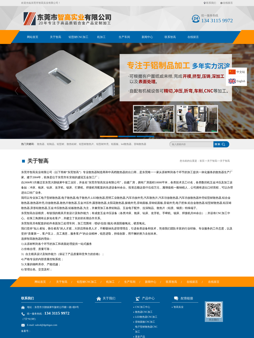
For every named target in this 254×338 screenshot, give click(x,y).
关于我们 (105, 298)
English (241, 81)
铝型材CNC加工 (79, 36)
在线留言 (228, 3)
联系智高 (170, 36)
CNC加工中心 (142, 307)
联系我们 (211, 3)
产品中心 (144, 298)
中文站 (241, 71)
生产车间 (124, 36)
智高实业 (178, 307)
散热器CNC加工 (144, 312)
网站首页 (32, 36)
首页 (201, 161)
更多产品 (140, 336)
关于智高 (55, 36)
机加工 (101, 36)
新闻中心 (147, 36)
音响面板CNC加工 (145, 322)
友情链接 (182, 298)
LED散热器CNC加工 (146, 317)
